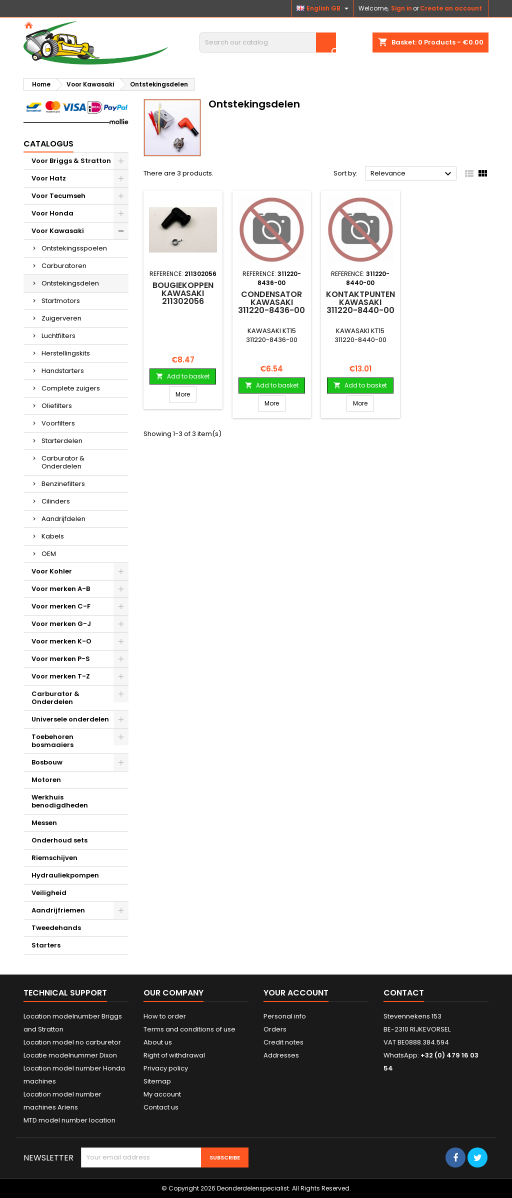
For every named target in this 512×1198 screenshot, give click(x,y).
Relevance (412, 174)
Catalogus (49, 144)
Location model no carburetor (72, 1042)
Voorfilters (58, 423)
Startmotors (61, 301)
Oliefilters (57, 405)
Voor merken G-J (61, 623)
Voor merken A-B (61, 589)
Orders (275, 1029)
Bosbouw (47, 762)
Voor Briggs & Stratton (71, 161)
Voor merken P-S (61, 659)
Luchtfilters (59, 335)
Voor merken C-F (61, 606)
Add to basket (183, 376)
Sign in (401, 8)
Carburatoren (64, 265)
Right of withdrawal (174, 1055)
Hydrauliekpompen (65, 875)
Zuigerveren (62, 318)
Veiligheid (49, 893)
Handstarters (63, 371)
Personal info (285, 1016)
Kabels (53, 536)
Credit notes (284, 1042)
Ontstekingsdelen (70, 283)
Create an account (451, 8)
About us (158, 1042)
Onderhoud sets (60, 840)
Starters (46, 945)
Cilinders (56, 501)
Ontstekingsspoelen (74, 248)
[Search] (268, 42)
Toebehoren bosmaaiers (53, 741)
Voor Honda (53, 213)
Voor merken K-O (62, 641)
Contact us (161, 1107)
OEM (49, 553)
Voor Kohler (52, 571)
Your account (296, 992)
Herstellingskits (66, 353)
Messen (44, 823)
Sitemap (157, 1081)
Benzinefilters (63, 483)
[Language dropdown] (323, 8)
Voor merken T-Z (61, 676)
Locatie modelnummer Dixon (70, 1055)
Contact (404, 992)
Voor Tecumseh (59, 195)
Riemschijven (55, 857)
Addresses (281, 1055)
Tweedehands (56, 927)
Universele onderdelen (70, 719)
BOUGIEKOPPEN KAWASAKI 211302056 (183, 293)
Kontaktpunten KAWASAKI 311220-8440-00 (360, 302)
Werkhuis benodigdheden (60, 801)
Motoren (46, 779)
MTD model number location (70, 1120)
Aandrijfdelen (64, 519)
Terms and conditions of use (190, 1029)
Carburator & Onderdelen (63, 462)
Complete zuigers (71, 388)
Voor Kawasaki (58, 231)
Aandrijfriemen (58, 910)
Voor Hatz (49, 178)
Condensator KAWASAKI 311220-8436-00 (271, 302)
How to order (165, 1016)
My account (162, 1094)
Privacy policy (166, 1068)
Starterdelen (62, 441)
